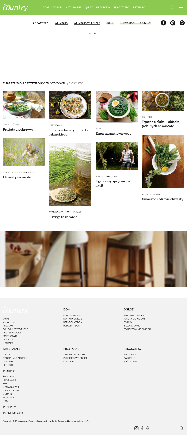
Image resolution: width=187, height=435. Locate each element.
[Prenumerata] (175, 423)
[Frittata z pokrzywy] (24, 104)
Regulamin (9, 322)
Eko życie (147, 115)
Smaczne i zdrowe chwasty (162, 195)
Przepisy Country (152, 190)
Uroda (7, 350)
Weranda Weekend (87, 22)
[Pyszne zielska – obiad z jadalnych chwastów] (163, 101)
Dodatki (7, 390)
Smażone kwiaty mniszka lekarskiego (69, 130)
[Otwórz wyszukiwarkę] (171, 7)
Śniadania (9, 372)
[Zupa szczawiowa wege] (117, 106)
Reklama (8, 335)
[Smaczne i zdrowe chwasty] (163, 159)
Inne (5, 397)
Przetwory (9, 393)
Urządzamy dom (72, 318)
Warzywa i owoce (134, 311)
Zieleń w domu (132, 321)
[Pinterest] (182, 23)
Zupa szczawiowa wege (113, 131)
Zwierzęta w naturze (75, 354)
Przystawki (55, 123)
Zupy (98, 126)
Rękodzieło (121, 7)
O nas (6, 315)
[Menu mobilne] (181, 7)
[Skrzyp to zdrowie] (70, 172)
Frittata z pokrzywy (18, 127)
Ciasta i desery (11, 386)
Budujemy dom (71, 321)
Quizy (89, 7)
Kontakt (8, 339)
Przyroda (103, 7)
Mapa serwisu (10, 332)
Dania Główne (11, 122)
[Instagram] (172, 23)
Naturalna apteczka (15, 354)
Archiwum (9, 318)
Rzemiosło (130, 350)
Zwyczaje (129, 354)
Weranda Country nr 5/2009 (65, 208)
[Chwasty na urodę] (24, 150)
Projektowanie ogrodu (137, 325)
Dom (46, 7)
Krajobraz (69, 357)
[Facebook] (163, 23)
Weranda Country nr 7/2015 (18, 168)
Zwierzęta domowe (74, 350)
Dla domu (8, 357)
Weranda (61, 22)
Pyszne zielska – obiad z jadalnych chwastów (160, 121)
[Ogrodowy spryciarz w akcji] (117, 154)
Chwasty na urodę (17, 173)
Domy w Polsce (72, 311)
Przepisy (139, 7)
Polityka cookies (13, 328)
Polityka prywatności (15, 325)
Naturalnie (73, 7)
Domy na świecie (72, 315)
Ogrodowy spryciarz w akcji (113, 179)
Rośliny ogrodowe (106, 172)
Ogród (57, 7)
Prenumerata (13, 409)
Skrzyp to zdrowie (63, 213)
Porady (128, 318)
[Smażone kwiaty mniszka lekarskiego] (70, 105)
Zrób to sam (130, 357)
